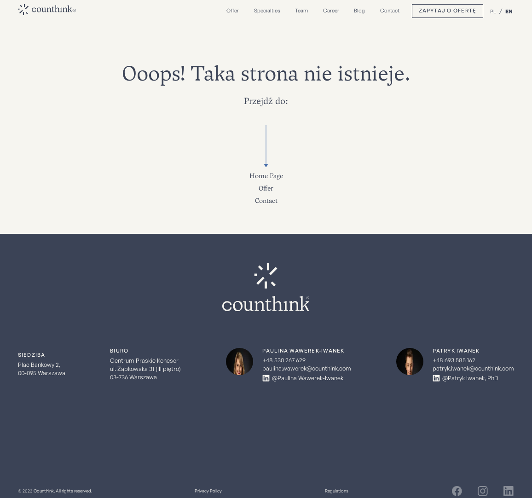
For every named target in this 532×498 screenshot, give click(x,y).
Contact (389, 10)
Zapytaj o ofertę (448, 10)
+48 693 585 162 (454, 360)
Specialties (267, 10)
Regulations (336, 490)
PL (493, 11)
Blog (359, 10)
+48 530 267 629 (284, 360)
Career (331, 10)
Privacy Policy (208, 490)
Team (301, 10)
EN (509, 11)
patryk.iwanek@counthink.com (473, 368)
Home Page (266, 176)
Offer (266, 188)
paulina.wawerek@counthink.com (306, 368)
